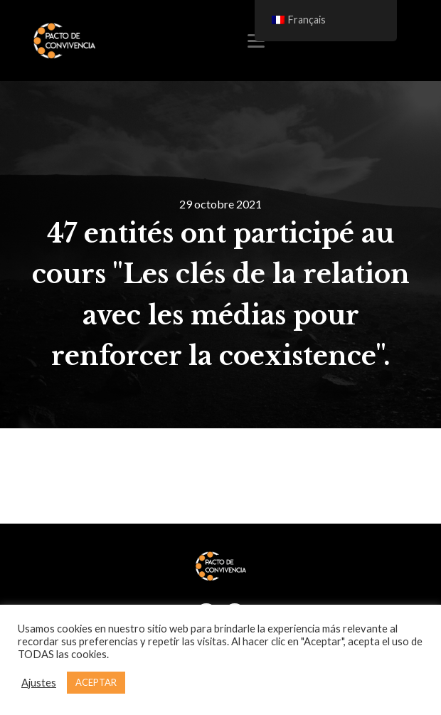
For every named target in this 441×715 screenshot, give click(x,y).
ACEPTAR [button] (96, 682)
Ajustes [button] (38, 683)
